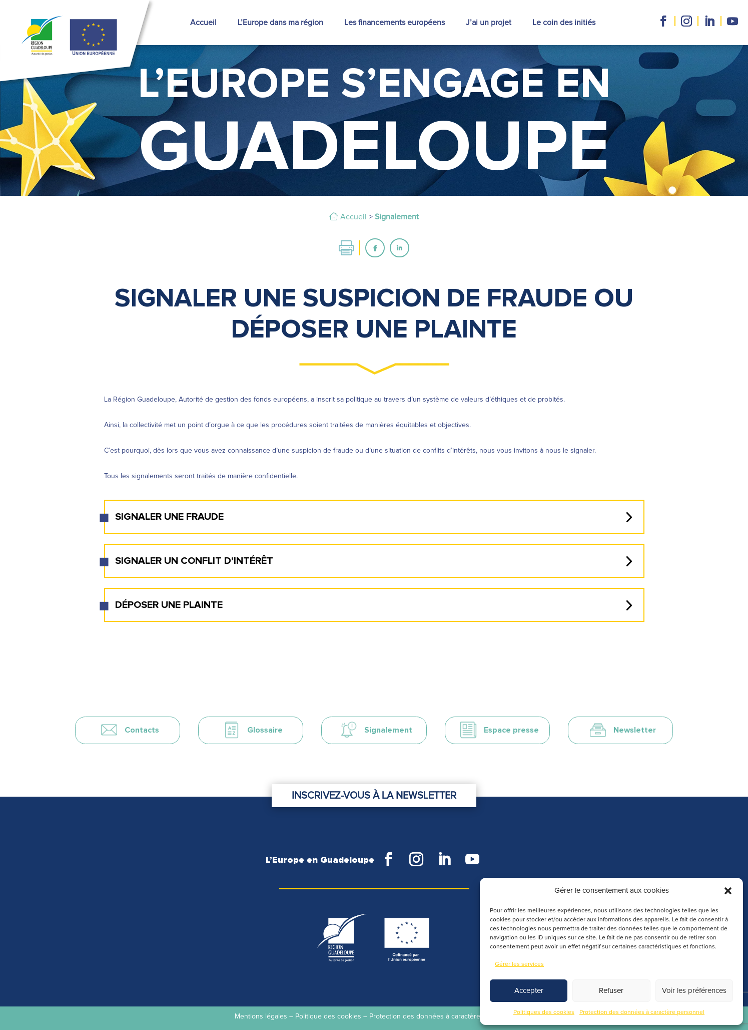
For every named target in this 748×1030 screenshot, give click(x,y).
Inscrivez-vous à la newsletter (374, 776)
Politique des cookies (328, 1016)
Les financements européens (394, 23)
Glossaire (265, 730)
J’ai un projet (488, 23)
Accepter (528, 990)
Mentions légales (261, 1016)
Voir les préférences (694, 990)
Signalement (388, 730)
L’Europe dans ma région (280, 23)
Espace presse (511, 730)
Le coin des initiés (563, 23)
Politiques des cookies (543, 1012)
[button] (728, 891)
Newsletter (634, 730)
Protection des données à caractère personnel (641, 1012)
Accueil (203, 23)
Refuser (611, 990)
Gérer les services (519, 964)
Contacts (142, 730)
